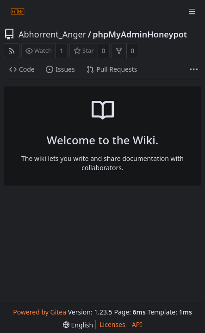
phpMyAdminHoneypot (140, 34)
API (137, 324)
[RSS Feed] (11, 50)
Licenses (112, 324)
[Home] (18, 11)
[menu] (78, 325)
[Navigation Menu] (192, 11)
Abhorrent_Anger (52, 34)
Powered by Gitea (39, 312)
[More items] (193, 69)
